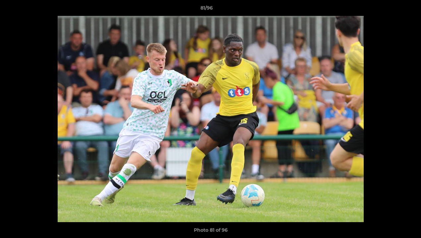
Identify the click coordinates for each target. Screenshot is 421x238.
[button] (393, 10)
